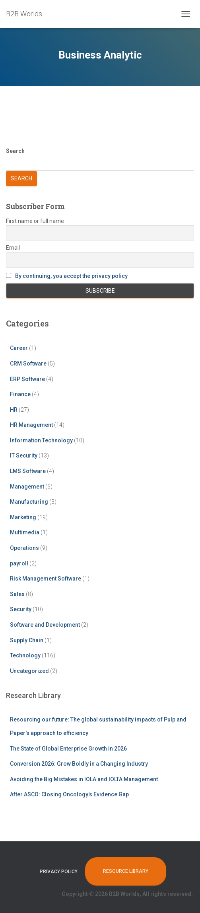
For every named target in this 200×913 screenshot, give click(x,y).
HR (13, 410)
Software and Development (45, 625)
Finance (20, 394)
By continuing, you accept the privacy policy (71, 276)
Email (13, 247)
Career (19, 348)
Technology (25, 655)
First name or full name (35, 221)
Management (27, 486)
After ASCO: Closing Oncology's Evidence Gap (69, 794)
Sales (17, 594)
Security (20, 609)
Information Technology (41, 440)
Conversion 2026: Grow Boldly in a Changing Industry (79, 764)
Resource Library (125, 871)
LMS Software (28, 471)
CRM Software (28, 363)
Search (15, 151)
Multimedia (24, 532)
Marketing (23, 517)
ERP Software (27, 379)
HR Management (31, 425)
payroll (19, 563)
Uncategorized (29, 671)
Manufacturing (29, 502)
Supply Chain (26, 640)
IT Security (23, 455)
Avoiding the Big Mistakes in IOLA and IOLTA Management (84, 779)
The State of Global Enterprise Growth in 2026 (68, 748)
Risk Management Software (45, 578)
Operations (24, 548)
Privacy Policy (59, 871)
